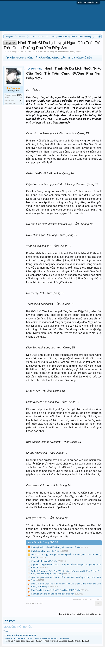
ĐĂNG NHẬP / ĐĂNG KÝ (88, 2)
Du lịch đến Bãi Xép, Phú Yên (45, 551)
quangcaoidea (47, 638)
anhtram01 (28, 638)
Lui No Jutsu (69, 52)
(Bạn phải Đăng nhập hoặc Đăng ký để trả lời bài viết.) (80, 614)
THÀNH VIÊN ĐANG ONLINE (20, 635)
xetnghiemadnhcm (61, 638)
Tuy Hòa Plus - (35, 68)
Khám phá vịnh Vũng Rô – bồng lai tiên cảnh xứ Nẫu (55, 547)
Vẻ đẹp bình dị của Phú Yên (44, 561)
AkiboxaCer (18, 638)
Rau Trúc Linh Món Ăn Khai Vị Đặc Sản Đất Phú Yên (55, 590)
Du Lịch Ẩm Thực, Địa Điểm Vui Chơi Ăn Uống (35, 52)
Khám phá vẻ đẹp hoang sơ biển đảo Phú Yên (52, 594)
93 (21, 103)
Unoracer (8, 638)
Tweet (6, 631)
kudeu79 (37, 638)
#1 (98, 603)
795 (21, 98)
